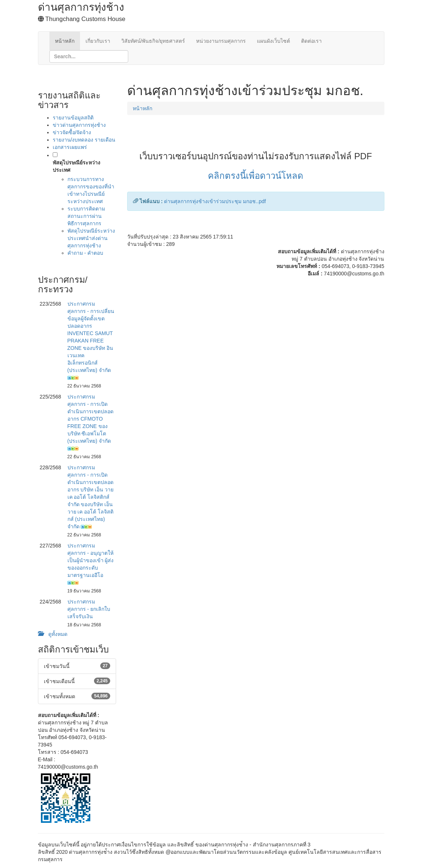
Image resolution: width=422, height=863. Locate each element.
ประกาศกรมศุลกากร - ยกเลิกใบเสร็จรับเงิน (88, 609)
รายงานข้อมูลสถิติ (73, 118)
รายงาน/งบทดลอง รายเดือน (84, 140)
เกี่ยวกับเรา (98, 41)
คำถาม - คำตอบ (85, 253)
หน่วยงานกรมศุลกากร (221, 41)
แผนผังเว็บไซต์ (273, 41)
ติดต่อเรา (311, 41)
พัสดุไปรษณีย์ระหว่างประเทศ (76, 166)
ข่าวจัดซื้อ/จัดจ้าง (72, 132)
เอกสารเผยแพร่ (70, 147)
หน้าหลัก (64, 41)
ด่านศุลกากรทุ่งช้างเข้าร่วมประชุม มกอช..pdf (215, 201)
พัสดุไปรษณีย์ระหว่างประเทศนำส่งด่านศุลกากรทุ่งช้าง (91, 238)
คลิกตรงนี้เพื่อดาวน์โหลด (255, 176)
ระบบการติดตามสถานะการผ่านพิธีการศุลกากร (86, 216)
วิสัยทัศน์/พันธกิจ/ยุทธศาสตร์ (153, 41)
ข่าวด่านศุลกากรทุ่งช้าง (79, 125)
